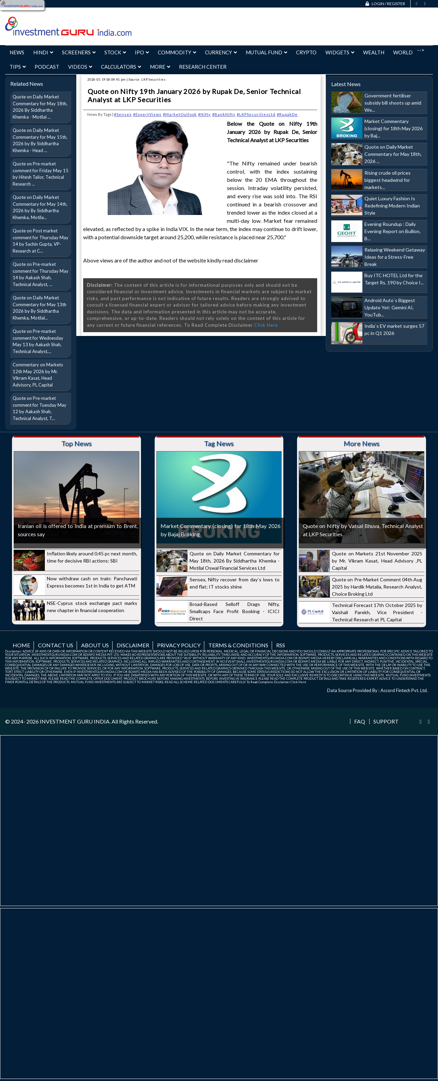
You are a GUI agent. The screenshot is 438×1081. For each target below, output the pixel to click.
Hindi (43, 52)
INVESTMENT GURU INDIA (75, 721)
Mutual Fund (266, 52)
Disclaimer (133, 645)
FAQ (359, 721)
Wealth (373, 52)
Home (21, 645)
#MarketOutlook (180, 114)
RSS (280, 645)
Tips (18, 67)
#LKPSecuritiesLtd (256, 114)
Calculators (121, 67)
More (160, 67)
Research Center (203, 67)
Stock (115, 52)
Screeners (78, 52)
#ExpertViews (147, 114)
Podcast (47, 67)
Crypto (306, 52)
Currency (221, 52)
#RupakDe (287, 114)
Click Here (266, 325)
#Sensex (123, 114)
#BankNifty (223, 114)
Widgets (339, 52)
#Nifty (204, 114)
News (17, 52)
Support (386, 721)
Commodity (177, 52)
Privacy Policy (179, 645)
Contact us (55, 645)
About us (95, 645)
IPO (142, 52)
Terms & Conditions (238, 645)
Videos (80, 67)
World (403, 52)
